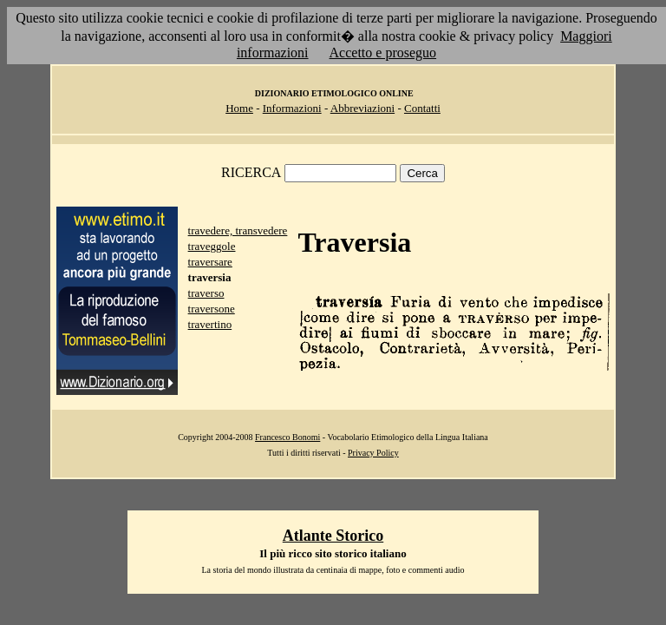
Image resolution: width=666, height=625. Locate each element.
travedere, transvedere (238, 230)
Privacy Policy (373, 452)
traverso (206, 292)
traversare (210, 261)
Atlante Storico (333, 535)
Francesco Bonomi (287, 437)
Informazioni (292, 108)
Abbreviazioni (362, 108)
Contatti (422, 108)
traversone (211, 308)
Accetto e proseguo (383, 52)
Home (239, 108)
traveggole (212, 246)
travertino (210, 324)
